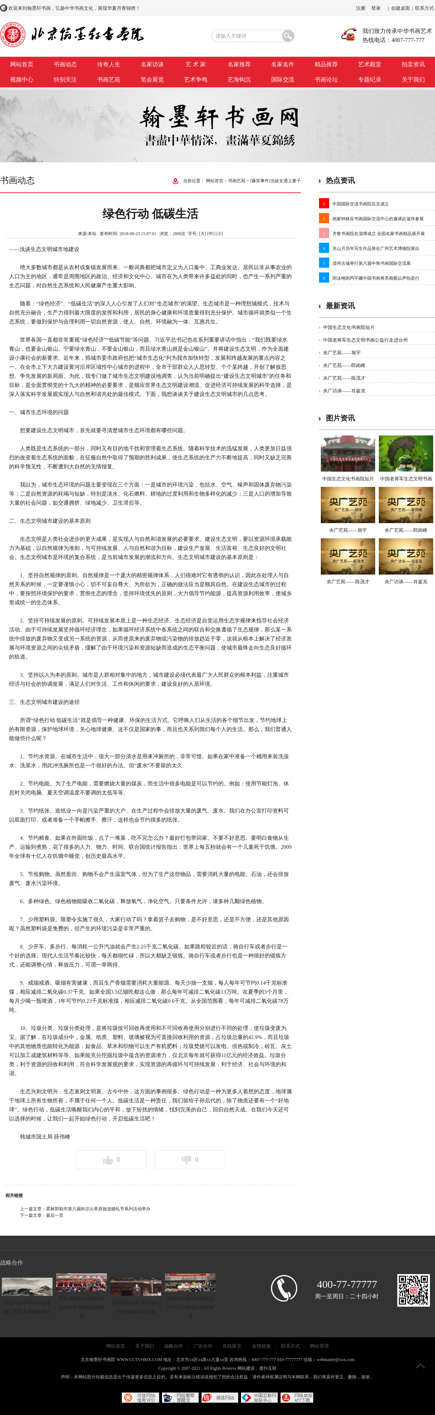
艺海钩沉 (239, 79)
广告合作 (203, 1346)
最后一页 (54, 1215)
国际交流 (282, 79)
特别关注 (65, 79)
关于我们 (413, 79)
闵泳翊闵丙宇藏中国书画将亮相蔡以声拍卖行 (375, 278)
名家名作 (282, 64)
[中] (211, 233)
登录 (376, 8)
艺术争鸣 (195, 79)
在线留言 (232, 1346)
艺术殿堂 (369, 64)
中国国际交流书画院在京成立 (360, 203)
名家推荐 (239, 64)
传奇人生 (108, 64)
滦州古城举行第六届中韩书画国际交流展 (371, 263)
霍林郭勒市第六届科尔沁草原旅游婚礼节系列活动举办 (98, 1208)
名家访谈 (152, 64)
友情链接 (261, 1346)
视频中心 (21, 79)
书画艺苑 (108, 79)
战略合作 (173, 1346)
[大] (202, 233)
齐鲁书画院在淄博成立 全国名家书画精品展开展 (378, 233)
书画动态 (65, 64)
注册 (360, 8)
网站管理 (319, 1346)
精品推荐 (326, 64)
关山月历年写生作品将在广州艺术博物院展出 (375, 248)
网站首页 (21, 64)
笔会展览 (152, 79)
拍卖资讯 (413, 64)
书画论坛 (326, 79)
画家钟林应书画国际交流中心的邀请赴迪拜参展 (378, 218)
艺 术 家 (196, 64)
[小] (219, 233)
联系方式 (424, 8)
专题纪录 (369, 79)
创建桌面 (400, 8)
